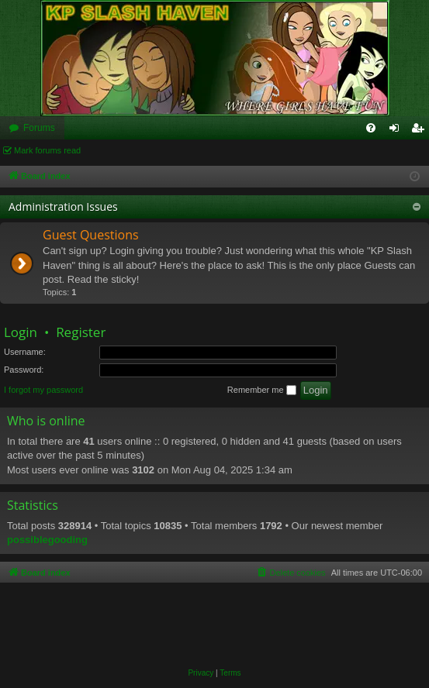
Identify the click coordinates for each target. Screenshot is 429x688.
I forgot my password (43, 389)
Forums (39, 127)
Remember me (261, 390)
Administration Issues (63, 206)
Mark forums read (47, 150)
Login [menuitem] (397, 130)
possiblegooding (47, 539)
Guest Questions (91, 234)
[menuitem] (370, 127)
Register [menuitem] (421, 130)
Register (81, 332)
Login (20, 332)
